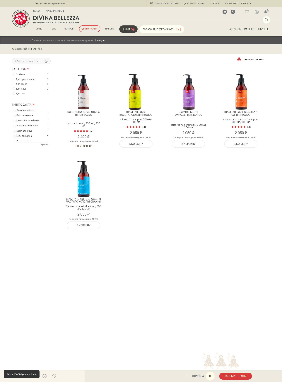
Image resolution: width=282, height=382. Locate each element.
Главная (36, 40)
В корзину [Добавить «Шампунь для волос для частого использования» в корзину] (83, 225)
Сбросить (44, 144)
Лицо (39, 28)
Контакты (215, 3)
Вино (36, 11)
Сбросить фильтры (31, 61)
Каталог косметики (54, 40)
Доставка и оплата (194, 3)
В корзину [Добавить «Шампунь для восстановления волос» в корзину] (136, 144)
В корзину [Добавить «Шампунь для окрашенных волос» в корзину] (188, 144)
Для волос (32, 84)
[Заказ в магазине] (254, 59)
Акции (126, 29)
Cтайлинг (32, 74)
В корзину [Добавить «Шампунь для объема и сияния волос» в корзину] (241, 144)
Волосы (69, 28)
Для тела (32, 94)
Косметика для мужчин (80, 40)
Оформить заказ (235, 376)
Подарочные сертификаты (159, 29)
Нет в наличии (83, 146)
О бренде (263, 29)
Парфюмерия (55, 11)
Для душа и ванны (32, 79)
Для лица (32, 89)
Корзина (200, 376)
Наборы (109, 28)
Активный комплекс (241, 29)
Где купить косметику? (167, 3)
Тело (53, 28)
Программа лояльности (238, 3)
